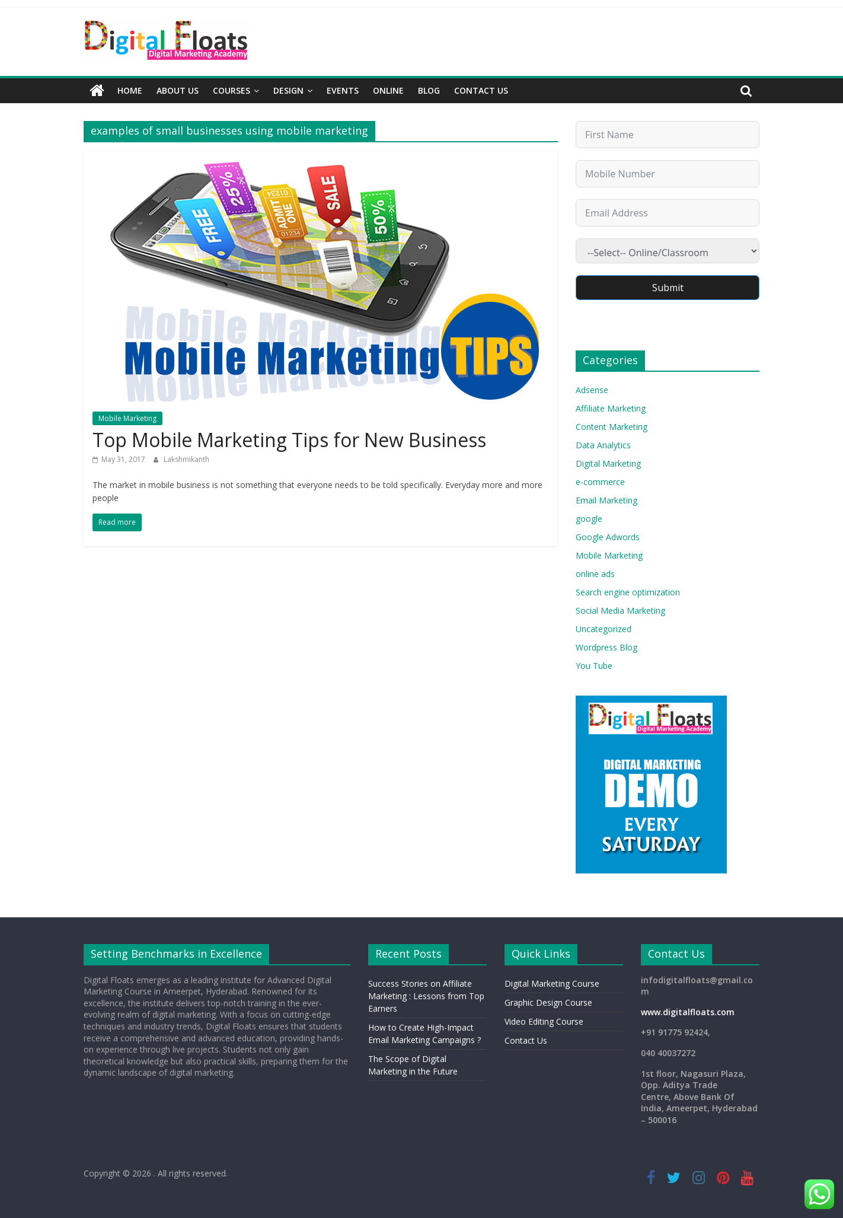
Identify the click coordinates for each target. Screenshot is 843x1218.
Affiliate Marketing (611, 408)
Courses (231, 90)
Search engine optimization (628, 592)
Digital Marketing (608, 463)
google (589, 518)
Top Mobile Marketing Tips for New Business (289, 439)
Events (343, 90)
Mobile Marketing (127, 418)
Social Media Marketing (620, 610)
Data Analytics (603, 445)
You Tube (594, 665)
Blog (429, 90)
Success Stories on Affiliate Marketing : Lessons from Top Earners (426, 996)
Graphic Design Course (548, 1002)
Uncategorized (603, 628)
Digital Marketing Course (551, 983)
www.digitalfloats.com (688, 1012)
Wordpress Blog (606, 647)
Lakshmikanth (186, 459)
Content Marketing (611, 426)
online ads (595, 573)
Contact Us (481, 90)
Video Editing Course (543, 1021)
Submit (668, 287)
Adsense (592, 390)
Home (129, 90)
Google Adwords (608, 537)
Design (288, 90)
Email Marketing (606, 500)
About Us (178, 90)
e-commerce (600, 481)
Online (388, 90)
